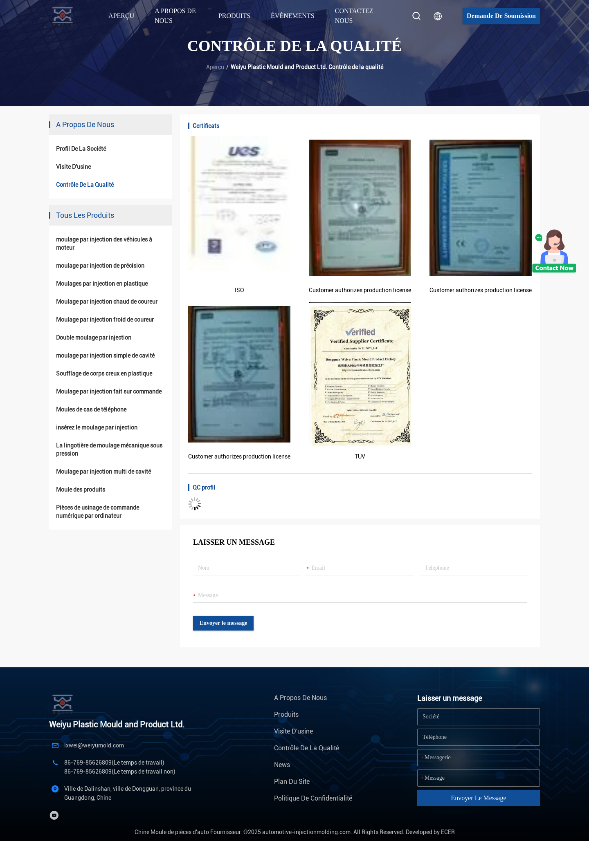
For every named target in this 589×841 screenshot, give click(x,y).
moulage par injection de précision (100, 265)
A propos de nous (300, 698)
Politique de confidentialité (313, 798)
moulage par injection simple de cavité (105, 355)
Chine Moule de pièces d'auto (172, 832)
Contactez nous (354, 15)
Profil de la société (81, 148)
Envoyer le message (223, 623)
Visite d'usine (73, 166)
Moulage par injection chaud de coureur (106, 301)
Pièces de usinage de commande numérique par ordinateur (97, 511)
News (282, 765)
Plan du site (292, 781)
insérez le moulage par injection (96, 427)
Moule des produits (80, 489)
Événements (293, 15)
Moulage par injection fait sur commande (109, 391)
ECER (448, 832)
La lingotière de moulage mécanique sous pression (109, 449)
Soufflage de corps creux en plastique (104, 373)
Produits (286, 714)
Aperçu (121, 15)
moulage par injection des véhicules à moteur (104, 243)
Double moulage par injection (93, 337)
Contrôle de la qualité (85, 184)
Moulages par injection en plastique (102, 283)
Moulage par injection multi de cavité (103, 471)
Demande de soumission (501, 15)
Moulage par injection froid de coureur (105, 319)
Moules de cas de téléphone (91, 409)
